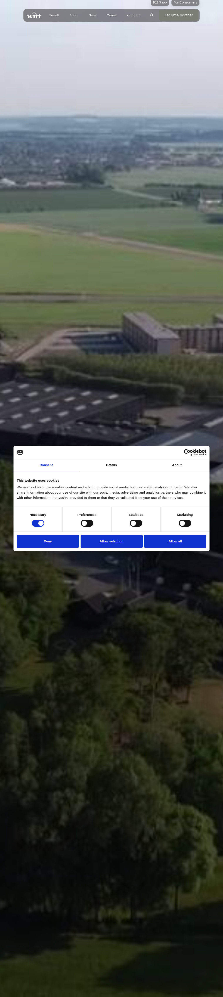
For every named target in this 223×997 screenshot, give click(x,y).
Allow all (175, 541)
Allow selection (111, 541)
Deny (48, 541)
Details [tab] (111, 465)
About (74, 15)
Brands (54, 15)
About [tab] (177, 465)
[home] (34, 15)
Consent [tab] (46, 465)
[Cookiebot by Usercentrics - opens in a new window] (187, 452)
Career (112, 15)
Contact (133, 15)
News (93, 15)
